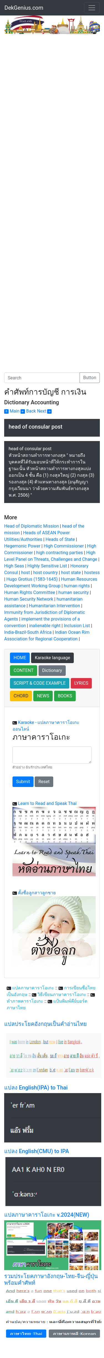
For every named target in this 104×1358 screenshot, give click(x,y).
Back (28, 411)
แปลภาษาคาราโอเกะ (33, 988)
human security (74, 592)
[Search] (42, 377)
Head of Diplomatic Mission (31, 526)
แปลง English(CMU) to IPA (36, 1151)
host (25, 572)
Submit (23, 781)
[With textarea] (52, 754)
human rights (77, 585)
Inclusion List (77, 625)
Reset (43, 781)
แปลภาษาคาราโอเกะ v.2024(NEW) (46, 1214)
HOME (20, 657)
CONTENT (24, 670)
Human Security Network (28, 599)
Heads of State (60, 539)
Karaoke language (52, 657)
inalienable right (44, 625)
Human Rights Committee (29, 592)
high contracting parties (59, 552)
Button (89, 377)
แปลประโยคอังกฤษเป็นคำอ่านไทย (45, 1024)
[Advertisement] (52, 88)
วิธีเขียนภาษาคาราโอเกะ (61, 994)
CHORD (21, 695)
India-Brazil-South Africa (28, 632)
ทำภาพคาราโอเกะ (25, 1001)
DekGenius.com (23, 7)
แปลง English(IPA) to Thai (36, 1087)
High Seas (14, 566)
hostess (92, 572)
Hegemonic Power (22, 546)
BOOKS (65, 695)
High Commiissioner (64, 546)
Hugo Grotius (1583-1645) (32, 579)
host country (45, 572)
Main (11, 411)
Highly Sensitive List (47, 566)
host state (71, 572)
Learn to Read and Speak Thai (47, 803)
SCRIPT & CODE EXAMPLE (40, 683)
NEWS (43, 695)
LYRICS (81, 683)
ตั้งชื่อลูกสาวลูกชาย (37, 892)
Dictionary (52, 670)
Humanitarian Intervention (54, 605)
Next (44, 411)
